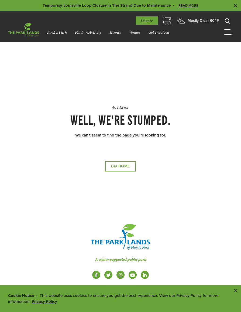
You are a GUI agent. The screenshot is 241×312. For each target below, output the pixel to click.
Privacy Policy (44, 301)
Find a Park (57, 32)
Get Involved (159, 32)
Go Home (120, 166)
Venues (134, 32)
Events (115, 32)
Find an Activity (88, 32)
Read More (188, 5)
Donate (147, 20)
